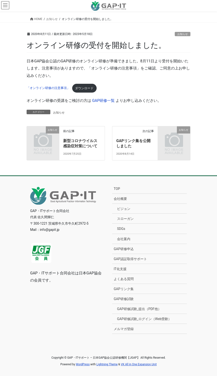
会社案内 (123, 239)
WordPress (83, 364)
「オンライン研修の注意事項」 (48, 88)
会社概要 (120, 199)
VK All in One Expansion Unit (139, 364)
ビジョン (123, 209)
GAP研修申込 (124, 249)
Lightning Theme (107, 364)
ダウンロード (84, 88)
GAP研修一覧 (103, 100)
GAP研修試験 (124, 299)
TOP (117, 189)
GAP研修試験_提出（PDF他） (139, 309)
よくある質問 (124, 279)
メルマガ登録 (124, 329)
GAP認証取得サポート (130, 259)
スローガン (125, 219)
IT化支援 (120, 269)
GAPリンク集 (124, 289)
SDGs (121, 229)
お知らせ (182, 34)
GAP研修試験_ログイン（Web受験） (144, 319)
